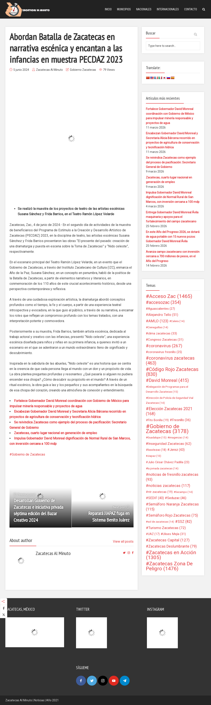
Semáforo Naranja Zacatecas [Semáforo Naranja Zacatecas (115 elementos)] (172, 506)
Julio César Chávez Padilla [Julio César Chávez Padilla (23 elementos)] (168, 462)
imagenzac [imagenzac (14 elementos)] (178, 437)
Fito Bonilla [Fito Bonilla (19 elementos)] (158, 420)
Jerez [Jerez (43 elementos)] (177, 450)
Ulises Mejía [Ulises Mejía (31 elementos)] (174, 534)
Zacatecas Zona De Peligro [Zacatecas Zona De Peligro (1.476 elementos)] (169, 566)
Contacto (190, 9)
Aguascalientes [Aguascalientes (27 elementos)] (161, 309)
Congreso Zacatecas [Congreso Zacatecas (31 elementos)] (165, 339)
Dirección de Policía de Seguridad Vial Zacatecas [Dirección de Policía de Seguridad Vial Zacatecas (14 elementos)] (169, 400)
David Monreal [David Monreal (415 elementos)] (169, 380)
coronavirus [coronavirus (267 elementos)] (165, 345)
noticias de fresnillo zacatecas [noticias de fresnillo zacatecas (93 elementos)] (172, 477)
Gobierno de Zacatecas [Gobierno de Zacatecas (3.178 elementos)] (167, 429)
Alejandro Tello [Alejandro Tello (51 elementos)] (163, 315)
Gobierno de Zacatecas (28, 454)
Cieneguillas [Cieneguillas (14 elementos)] (158, 327)
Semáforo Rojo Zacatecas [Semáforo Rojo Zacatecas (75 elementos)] (173, 515)
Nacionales (143, 9)
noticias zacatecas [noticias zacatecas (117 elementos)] (169, 485)
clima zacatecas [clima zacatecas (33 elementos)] (162, 333)
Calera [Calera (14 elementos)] (178, 321)
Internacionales (168, 9)
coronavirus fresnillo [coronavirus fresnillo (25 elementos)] (165, 352)
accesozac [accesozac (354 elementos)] (165, 302)
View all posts (123, 541)
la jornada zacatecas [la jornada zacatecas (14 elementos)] (163, 468)
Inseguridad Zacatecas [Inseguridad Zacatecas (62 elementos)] (169, 444)
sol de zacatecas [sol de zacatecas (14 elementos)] (161, 521)
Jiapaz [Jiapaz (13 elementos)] (154, 455)
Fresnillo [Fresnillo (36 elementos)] (181, 420)
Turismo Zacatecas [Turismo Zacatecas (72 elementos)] (167, 528)
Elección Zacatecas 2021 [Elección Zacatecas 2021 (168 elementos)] (169, 411)
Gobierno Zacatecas (83, 69)
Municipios (124, 9)
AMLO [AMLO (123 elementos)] (158, 321)
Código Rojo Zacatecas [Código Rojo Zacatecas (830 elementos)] (172, 372)
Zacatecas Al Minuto (49, 69)
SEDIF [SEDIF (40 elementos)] (156, 498)
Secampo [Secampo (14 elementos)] (184, 492)
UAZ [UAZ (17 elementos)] (154, 534)
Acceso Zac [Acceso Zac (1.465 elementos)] (170, 296)
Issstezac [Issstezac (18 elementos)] (157, 449)
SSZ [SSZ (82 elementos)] (185, 522)
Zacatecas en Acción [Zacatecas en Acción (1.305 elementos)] (171, 555)
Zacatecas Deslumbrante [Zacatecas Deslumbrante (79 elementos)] (172, 546)
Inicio (108, 9)
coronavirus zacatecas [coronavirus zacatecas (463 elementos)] (170, 361)
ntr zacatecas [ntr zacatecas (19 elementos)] (160, 492)
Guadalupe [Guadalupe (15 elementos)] (157, 437)
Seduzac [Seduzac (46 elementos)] (176, 498)
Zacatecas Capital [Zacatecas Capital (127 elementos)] (169, 540)
